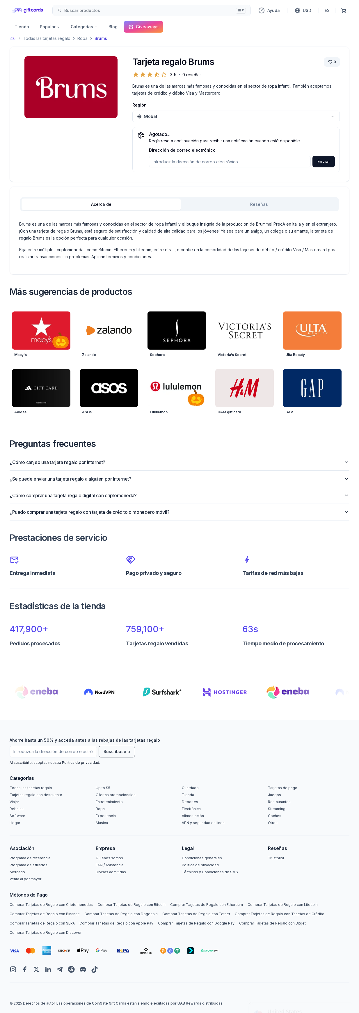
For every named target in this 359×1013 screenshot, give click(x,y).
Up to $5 (103, 788)
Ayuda (269, 10)
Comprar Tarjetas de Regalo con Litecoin (283, 904)
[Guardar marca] (332, 62)
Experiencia (106, 816)
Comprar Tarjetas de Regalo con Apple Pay (116, 923)
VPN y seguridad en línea (203, 823)
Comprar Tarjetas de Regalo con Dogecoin (121, 914)
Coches (274, 816)
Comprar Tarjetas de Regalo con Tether (196, 914)
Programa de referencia (30, 858)
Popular (50, 26)
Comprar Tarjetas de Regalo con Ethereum (206, 904)
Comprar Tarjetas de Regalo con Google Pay (196, 923)
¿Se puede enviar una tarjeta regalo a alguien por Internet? (179, 479)
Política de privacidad (80, 762)
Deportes (190, 802)
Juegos (274, 795)
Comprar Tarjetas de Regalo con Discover (45, 932)
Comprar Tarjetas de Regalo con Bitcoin (131, 904)
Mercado (17, 872)
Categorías (84, 26)
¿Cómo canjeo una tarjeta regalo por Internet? (179, 462)
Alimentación (193, 816)
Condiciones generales (202, 858)
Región (139, 104)
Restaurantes (279, 802)
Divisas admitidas (111, 872)
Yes (300, 995)
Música (102, 823)
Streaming (276, 809)
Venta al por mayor (25, 879)
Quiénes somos (109, 858)
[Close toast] (250, 952)
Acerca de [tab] (101, 204)
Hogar (15, 823)
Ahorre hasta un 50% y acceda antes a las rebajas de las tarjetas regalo (85, 740)
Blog (113, 26)
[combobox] (151, 10)
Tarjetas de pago (282, 788)
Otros (273, 823)
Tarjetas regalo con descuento (36, 795)
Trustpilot (276, 858)
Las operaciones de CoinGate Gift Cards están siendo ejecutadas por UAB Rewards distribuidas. (139, 1003)
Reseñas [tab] (259, 204)
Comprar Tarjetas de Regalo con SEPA (42, 923)
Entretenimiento (109, 802)
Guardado (190, 788)
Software (17, 816)
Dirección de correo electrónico (182, 150)
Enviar (323, 161)
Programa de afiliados (28, 865)
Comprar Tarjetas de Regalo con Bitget (272, 923)
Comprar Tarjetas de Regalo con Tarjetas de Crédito (279, 914)
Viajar (14, 802)
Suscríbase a (117, 751)
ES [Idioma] (327, 10)
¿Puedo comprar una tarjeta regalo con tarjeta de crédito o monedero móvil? (179, 512)
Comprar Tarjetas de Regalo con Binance (45, 914)
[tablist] (179, 204)
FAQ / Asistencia (109, 865)
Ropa (82, 38)
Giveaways (143, 26)
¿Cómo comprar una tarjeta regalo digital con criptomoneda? (179, 495)
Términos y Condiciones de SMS (210, 872)
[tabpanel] (179, 240)
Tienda (22, 26)
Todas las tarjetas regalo (46, 38)
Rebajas (17, 809)
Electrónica (191, 809)
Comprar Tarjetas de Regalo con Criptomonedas (51, 904)
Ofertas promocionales (116, 795)
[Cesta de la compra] (343, 10)
